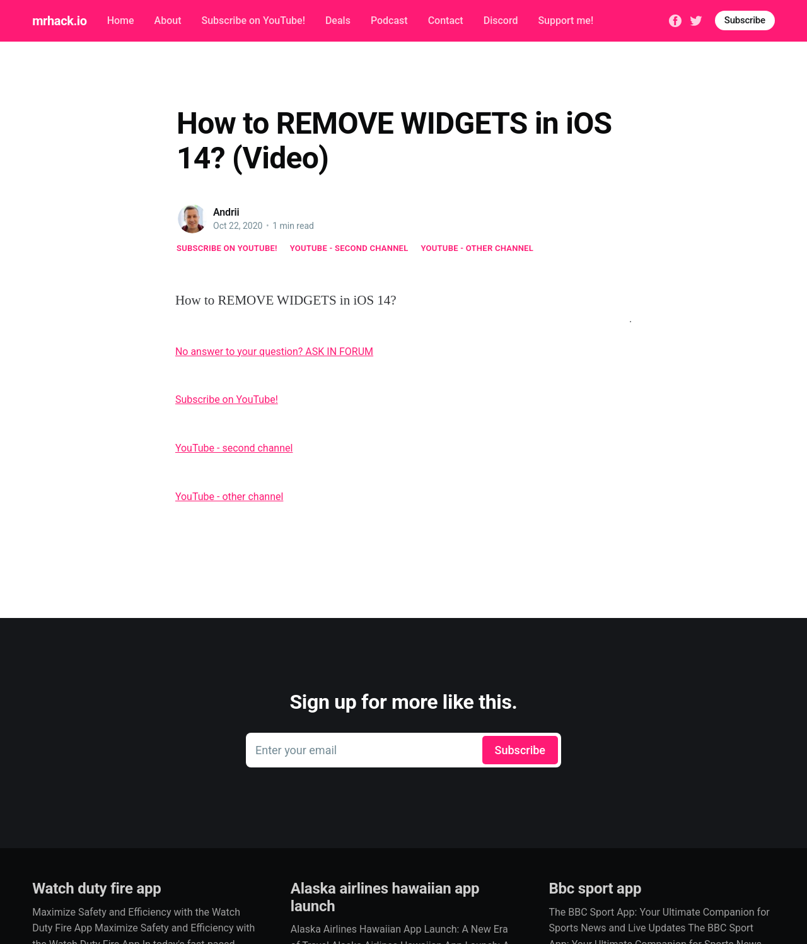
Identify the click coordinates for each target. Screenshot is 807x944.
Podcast (389, 20)
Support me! (565, 20)
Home (120, 20)
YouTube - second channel (349, 248)
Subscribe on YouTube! (253, 20)
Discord (501, 20)
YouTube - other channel (477, 248)
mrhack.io (59, 20)
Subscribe (744, 20)
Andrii (226, 212)
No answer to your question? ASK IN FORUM (274, 352)
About (168, 20)
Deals (338, 20)
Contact (445, 20)
